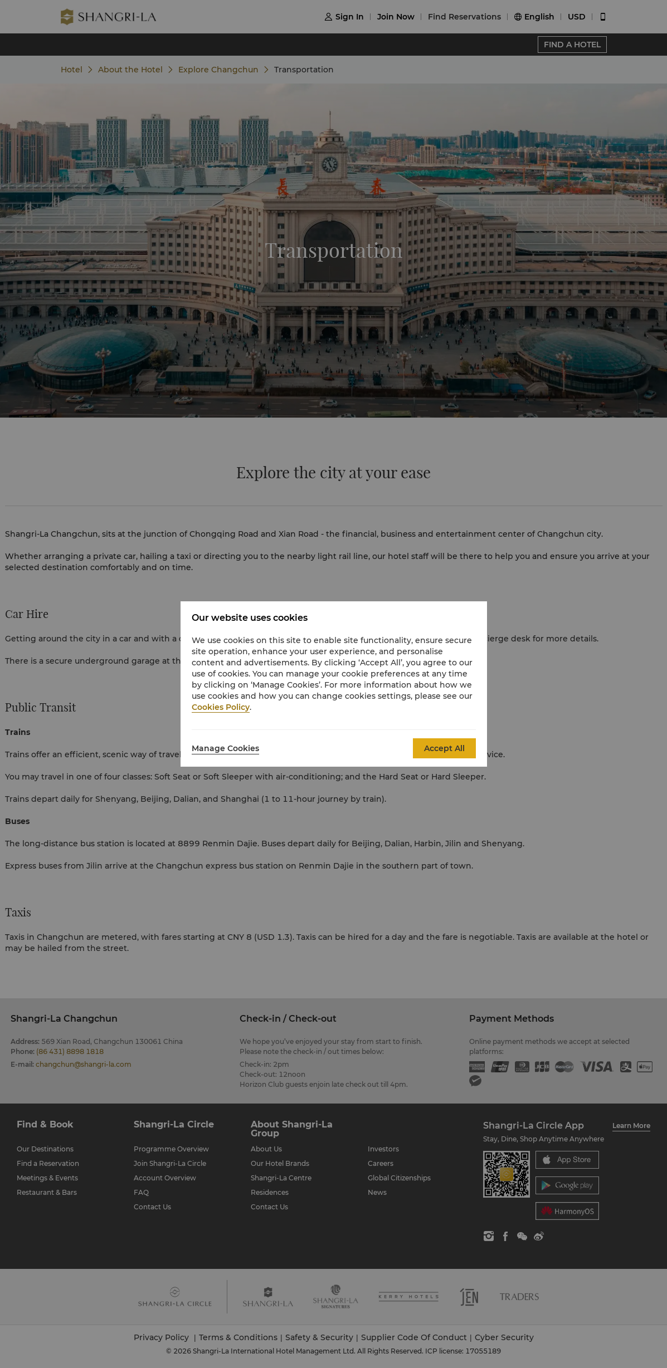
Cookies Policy (221, 707)
